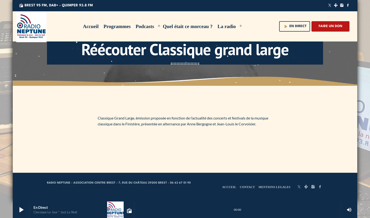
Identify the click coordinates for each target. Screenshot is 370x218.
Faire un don (330, 26)
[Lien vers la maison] (31, 26)
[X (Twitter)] (330, 5)
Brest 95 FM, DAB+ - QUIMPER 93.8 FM (56, 5)
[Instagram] (342, 5)
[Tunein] (336, 5)
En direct (295, 26)
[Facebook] (348, 5)
